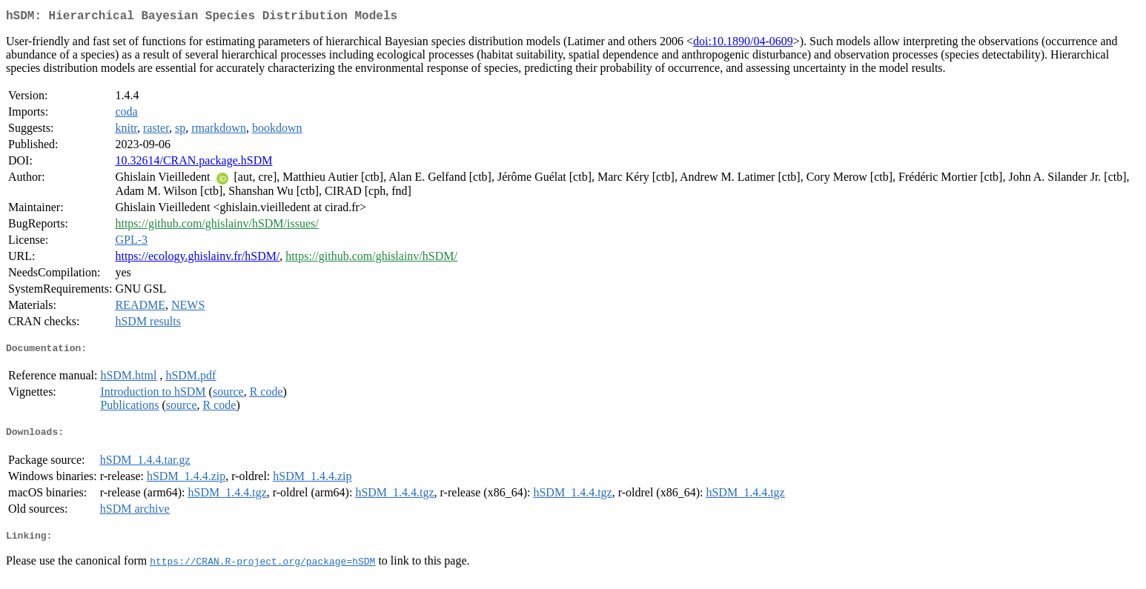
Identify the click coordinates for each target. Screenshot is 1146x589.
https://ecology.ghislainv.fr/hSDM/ (197, 259)
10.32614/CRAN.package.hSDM (193, 163)
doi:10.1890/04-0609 (743, 44)
